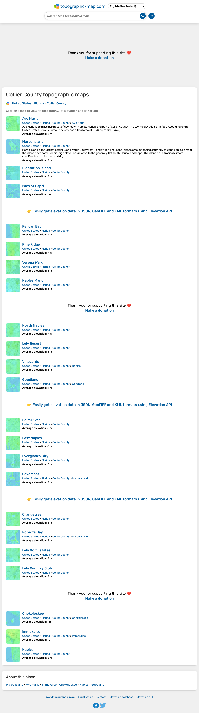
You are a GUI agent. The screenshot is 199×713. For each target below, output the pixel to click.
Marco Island (33, 141)
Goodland (30, 379)
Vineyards (30, 361)
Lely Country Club (37, 568)
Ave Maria (30, 118)
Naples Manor (33, 280)
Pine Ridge (31, 244)
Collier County (61, 123)
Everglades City (35, 456)
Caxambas (30, 474)
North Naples (33, 325)
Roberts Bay (32, 532)
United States (30, 123)
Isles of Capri (33, 186)
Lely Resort (31, 343)
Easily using (102, 211)
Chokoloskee (33, 613)
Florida (46, 123)
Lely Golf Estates (36, 550)
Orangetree (31, 514)
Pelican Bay (31, 226)
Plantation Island (36, 168)
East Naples (32, 438)
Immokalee (31, 631)
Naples (76, 366)
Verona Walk (32, 262)
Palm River (31, 420)
